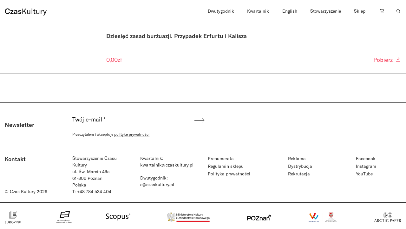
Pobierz (387, 59)
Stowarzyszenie (325, 11)
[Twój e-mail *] (132, 120)
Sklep (359, 11)
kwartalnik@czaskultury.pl (166, 164)
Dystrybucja (300, 166)
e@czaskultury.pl (157, 184)
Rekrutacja (299, 173)
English (289, 11)
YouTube (364, 173)
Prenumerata (221, 158)
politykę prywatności (131, 134)
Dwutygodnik (221, 11)
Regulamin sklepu (226, 166)
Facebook (366, 158)
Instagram (366, 166)
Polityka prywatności (229, 173)
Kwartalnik (258, 11)
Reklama (297, 158)
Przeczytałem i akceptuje (110, 134)
